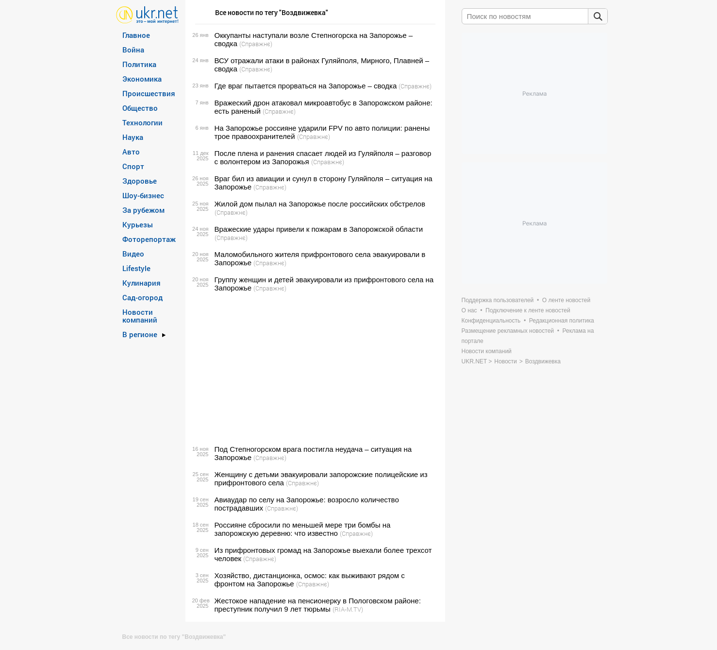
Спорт (133, 166)
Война (133, 49)
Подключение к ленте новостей (527, 310)
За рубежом (143, 210)
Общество (140, 108)
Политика (139, 64)
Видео (133, 253)
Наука (132, 137)
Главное (136, 35)
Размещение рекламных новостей (508, 330)
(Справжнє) (255, 43)
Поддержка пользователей (498, 300)
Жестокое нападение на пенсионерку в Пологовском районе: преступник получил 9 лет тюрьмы (318, 605)
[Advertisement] (313, 369)
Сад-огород (142, 297)
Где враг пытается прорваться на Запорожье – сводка (306, 86)
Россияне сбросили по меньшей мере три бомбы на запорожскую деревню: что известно (303, 529)
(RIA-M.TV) (348, 609)
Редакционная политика (561, 320)
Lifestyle (136, 268)
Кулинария (141, 283)
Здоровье (139, 181)
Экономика (142, 79)
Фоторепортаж (149, 239)
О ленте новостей (566, 300)
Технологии (142, 122)
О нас (469, 310)
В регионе (139, 334)
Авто (131, 151)
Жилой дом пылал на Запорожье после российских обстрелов (320, 204)
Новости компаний (139, 316)
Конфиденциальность (491, 320)
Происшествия (148, 93)
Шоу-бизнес (143, 195)
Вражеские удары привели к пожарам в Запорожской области (319, 229)
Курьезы (137, 224)
